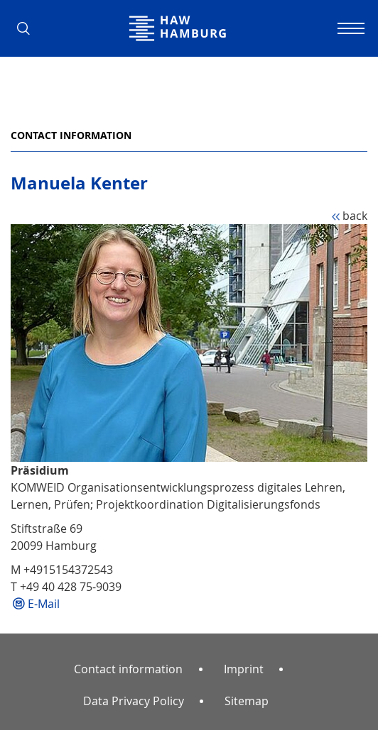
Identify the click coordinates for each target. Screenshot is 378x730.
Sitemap (247, 701)
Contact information (71, 135)
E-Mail (44, 604)
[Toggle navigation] (349, 28)
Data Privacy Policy (133, 701)
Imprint (244, 669)
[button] (28, 28)
